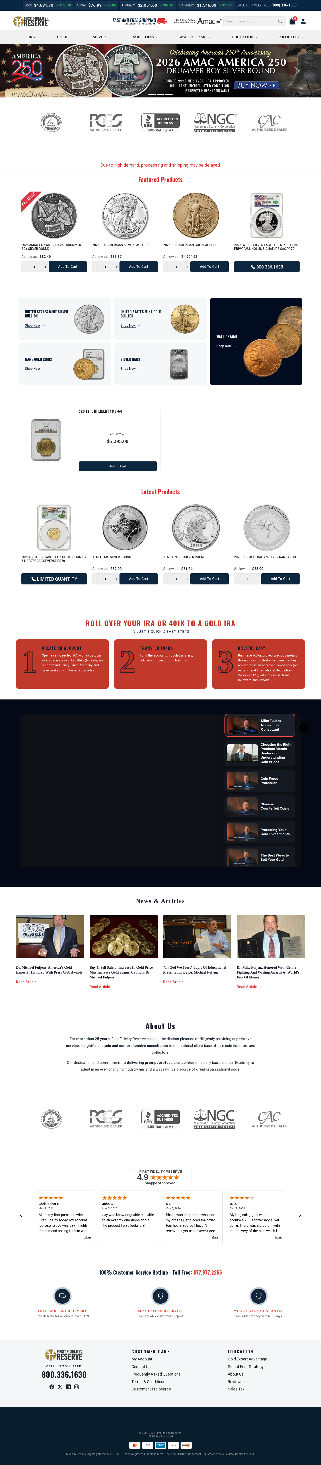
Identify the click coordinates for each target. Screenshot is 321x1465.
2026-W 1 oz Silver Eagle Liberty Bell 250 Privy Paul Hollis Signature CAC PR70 (266, 247)
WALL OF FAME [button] (193, 37)
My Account (142, 1359)
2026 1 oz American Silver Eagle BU (120, 245)
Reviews (235, 1382)
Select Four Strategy (245, 1366)
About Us (236, 1374)
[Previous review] (21, 1215)
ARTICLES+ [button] (289, 37)
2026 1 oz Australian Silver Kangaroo (265, 557)
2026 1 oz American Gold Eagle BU (190, 245)
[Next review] (300, 1215)
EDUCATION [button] (243, 37)
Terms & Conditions (148, 1382)
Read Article (28, 982)
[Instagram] (76, 1386)
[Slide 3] (169, 94)
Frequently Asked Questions (156, 1374)
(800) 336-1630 (284, 5)
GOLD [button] (62, 37)
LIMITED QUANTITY (54, 579)
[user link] (303, 21)
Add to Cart (67, 267)
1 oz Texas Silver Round (111, 557)
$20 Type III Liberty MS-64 (100, 411)
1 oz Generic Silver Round (184, 557)
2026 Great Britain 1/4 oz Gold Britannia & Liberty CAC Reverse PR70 (53, 559)
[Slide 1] (152, 94)
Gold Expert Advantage (247, 1359)
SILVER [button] (99, 37)
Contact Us (141, 1366)
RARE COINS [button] (143, 37)
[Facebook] (51, 1386)
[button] (292, 21)
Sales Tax (236, 1389)
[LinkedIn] (68, 1386)
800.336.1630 (267, 267)
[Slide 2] (160, 94)
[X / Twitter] (60, 1386)
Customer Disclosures (151, 1389)
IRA (32, 37)
